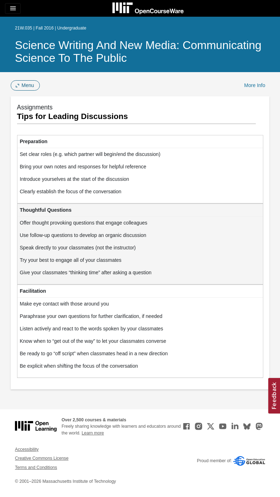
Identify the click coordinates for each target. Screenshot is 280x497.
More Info (254, 85)
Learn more (93, 433)
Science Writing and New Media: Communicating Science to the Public (138, 51)
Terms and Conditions (36, 467)
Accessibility (27, 449)
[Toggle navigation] (13, 8)
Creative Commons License (41, 458)
